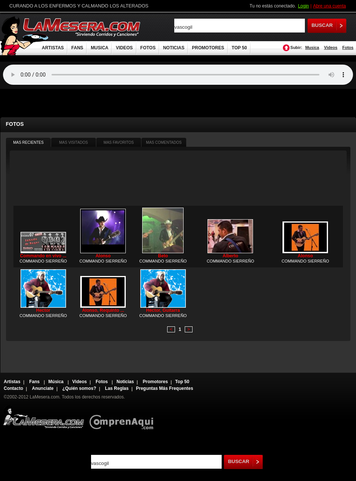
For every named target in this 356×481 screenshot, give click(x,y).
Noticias (125, 381)
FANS (77, 47)
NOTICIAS (173, 47)
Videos (330, 47)
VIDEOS (124, 47)
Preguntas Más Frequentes (164, 388)
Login (303, 6)
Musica (312, 47)
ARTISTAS (53, 47)
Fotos (347, 47)
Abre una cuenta (329, 6)
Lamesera (43, 416)
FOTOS (148, 47)
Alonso (103, 255)
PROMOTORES (208, 47)
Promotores (155, 381)
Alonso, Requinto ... (103, 310)
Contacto (13, 388)
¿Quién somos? (79, 388)
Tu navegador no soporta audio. (178, 75)
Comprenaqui (123, 416)
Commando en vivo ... (43, 255)
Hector (43, 310)
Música (57, 381)
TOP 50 (239, 47)
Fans (35, 381)
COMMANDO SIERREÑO (43, 261)
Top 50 (182, 381)
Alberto (230, 255)
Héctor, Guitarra (163, 310)
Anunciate (43, 388)
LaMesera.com (82, 27)
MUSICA (99, 47)
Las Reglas (116, 388)
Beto (163, 255)
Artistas (12, 381)
